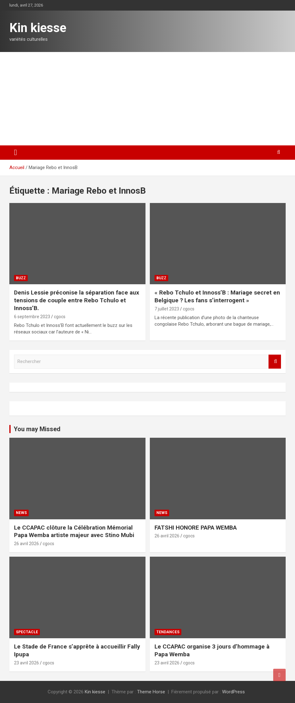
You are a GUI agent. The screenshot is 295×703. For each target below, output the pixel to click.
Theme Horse (151, 692)
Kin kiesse (37, 28)
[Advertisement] (147, 98)
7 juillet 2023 (167, 308)
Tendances (167, 632)
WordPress (233, 692)
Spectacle (27, 632)
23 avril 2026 (26, 662)
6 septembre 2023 (32, 316)
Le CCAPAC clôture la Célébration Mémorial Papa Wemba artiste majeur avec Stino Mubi (74, 531)
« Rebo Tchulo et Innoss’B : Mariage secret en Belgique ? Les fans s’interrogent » (217, 296)
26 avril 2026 (26, 543)
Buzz (21, 278)
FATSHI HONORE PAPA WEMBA (196, 527)
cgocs (59, 316)
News (21, 513)
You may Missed (37, 429)
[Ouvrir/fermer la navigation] (15, 152)
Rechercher (275, 362)
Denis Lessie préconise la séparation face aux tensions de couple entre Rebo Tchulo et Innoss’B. (76, 300)
